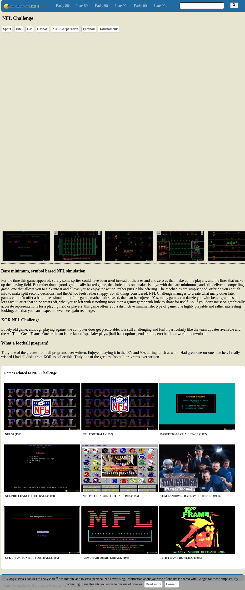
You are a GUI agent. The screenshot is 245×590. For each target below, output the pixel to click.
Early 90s (102, 6)
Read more (153, 584)
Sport (7, 29)
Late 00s (160, 6)
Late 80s (82, 6)
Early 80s (63, 6)
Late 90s (121, 6)
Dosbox (42, 29)
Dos (29, 29)
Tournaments (108, 29)
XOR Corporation (65, 29)
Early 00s (141, 6)
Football (89, 29)
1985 (19, 29)
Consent (172, 584)
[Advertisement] (112, 190)
